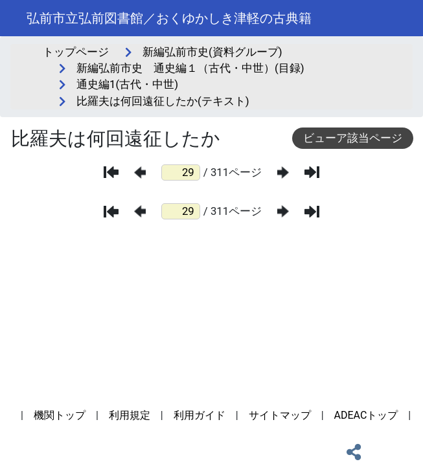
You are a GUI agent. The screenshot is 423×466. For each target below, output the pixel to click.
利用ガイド (199, 415)
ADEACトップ (366, 415)
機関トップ (60, 415)
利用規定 (129, 415)
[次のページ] (283, 172)
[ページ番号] (180, 172)
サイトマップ (280, 415)
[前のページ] (140, 172)
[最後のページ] (311, 172)
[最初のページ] (111, 172)
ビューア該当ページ (352, 137)
